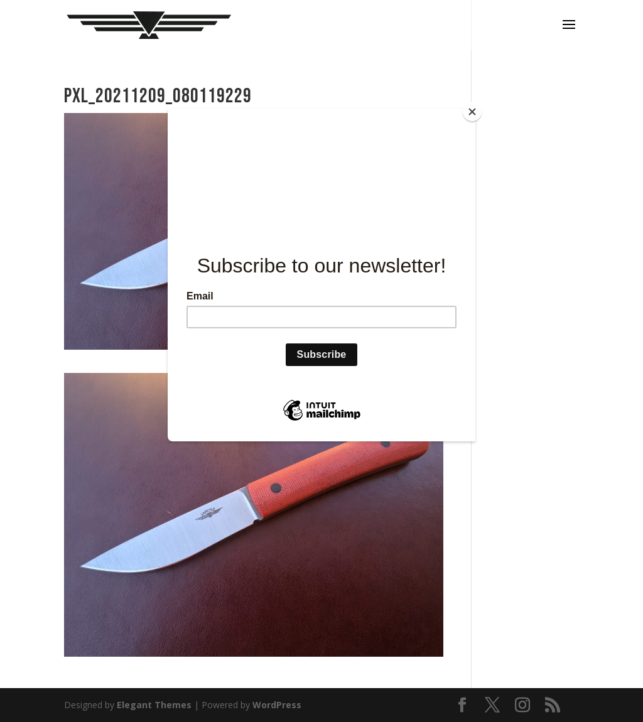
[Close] (472, 111)
